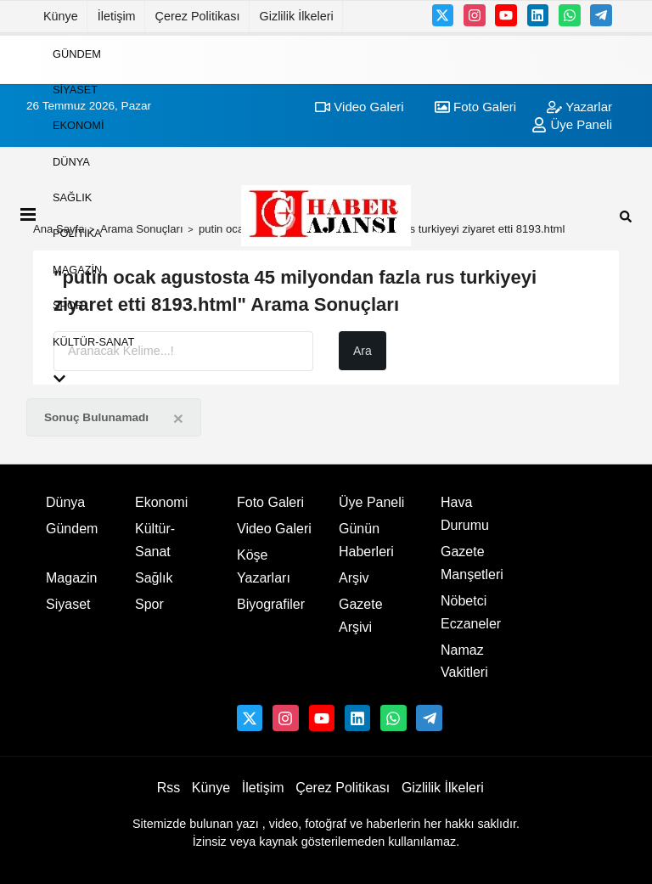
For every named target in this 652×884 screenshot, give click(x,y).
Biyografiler (271, 604)
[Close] (178, 418)
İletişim (117, 16)
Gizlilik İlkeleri (297, 16)
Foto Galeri (270, 502)
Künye (60, 16)
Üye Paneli (371, 502)
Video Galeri (274, 528)
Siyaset (75, 89)
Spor (68, 305)
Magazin (77, 268)
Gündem (77, 53)
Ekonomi (78, 125)
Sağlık (72, 197)
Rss (169, 787)
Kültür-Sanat (93, 341)
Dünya (71, 161)
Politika (77, 233)
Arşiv (354, 578)
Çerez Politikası (197, 16)
